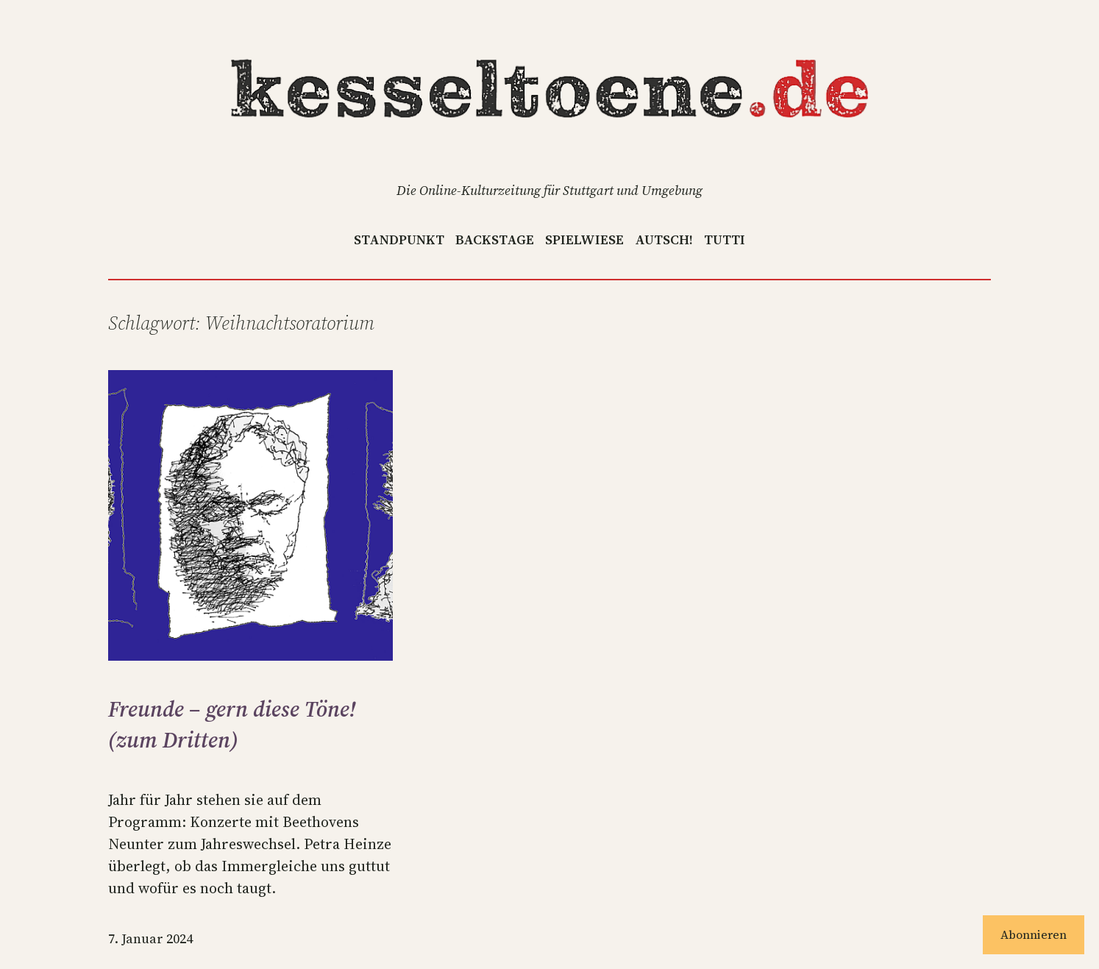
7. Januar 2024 (150, 938)
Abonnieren (1033, 934)
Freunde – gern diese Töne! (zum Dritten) (232, 724)
